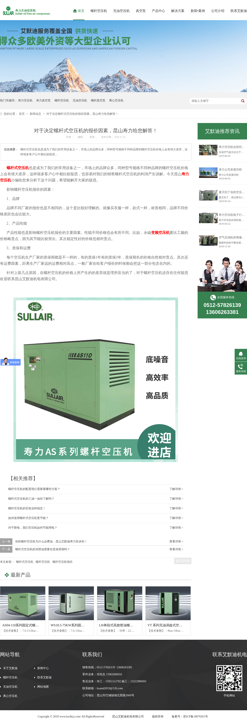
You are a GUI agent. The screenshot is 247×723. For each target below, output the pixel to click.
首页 (81, 11)
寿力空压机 (25, 100)
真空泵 (141, 11)
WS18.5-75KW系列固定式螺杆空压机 (77, 625)
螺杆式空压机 (18, 168)
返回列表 (182, 561)
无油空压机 (121, 11)
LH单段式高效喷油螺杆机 (117, 625)
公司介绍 (217, 11)
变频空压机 (160, 233)
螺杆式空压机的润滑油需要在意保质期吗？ (42, 549)
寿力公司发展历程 (230, 169)
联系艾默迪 (239, 11)
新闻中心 (43, 668)
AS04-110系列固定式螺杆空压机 (25, 625)
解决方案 (177, 11)
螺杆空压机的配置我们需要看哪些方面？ (34, 489)
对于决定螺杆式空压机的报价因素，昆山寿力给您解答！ (82, 113)
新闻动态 (36, 113)
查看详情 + (176, 541)
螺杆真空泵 (98, 100)
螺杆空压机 (99, 11)
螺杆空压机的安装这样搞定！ (27, 508)
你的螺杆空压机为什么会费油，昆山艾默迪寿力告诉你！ (51, 541)
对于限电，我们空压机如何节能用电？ (32, 527)
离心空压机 (116, 100)
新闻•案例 (198, 11)
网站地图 (43, 686)
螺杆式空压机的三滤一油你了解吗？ (31, 498)
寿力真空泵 (43, 100)
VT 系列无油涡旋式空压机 (167, 625)
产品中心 (158, 11)
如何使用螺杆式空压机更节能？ (28, 518)
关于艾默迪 (10, 668)
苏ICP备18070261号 (195, 716)
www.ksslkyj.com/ (70, 716)
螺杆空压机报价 (62, 561)
